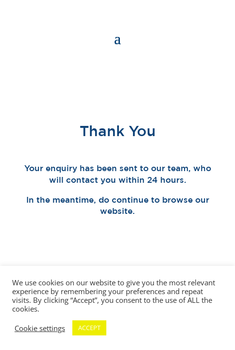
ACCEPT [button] (89, 327)
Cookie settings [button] (40, 328)
